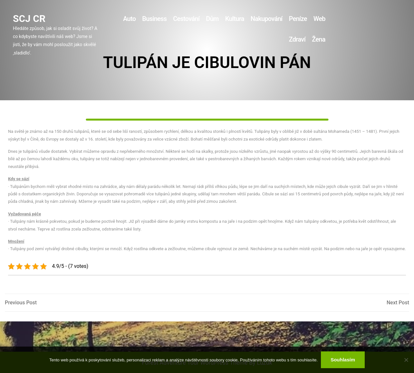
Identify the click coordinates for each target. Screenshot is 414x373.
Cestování (186, 19)
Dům (212, 19)
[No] (406, 360)
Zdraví (297, 39)
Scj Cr (29, 18)
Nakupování (267, 19)
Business (154, 19)
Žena (318, 39)
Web (319, 19)
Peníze (298, 19)
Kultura (234, 19)
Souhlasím (343, 359)
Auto (129, 19)
